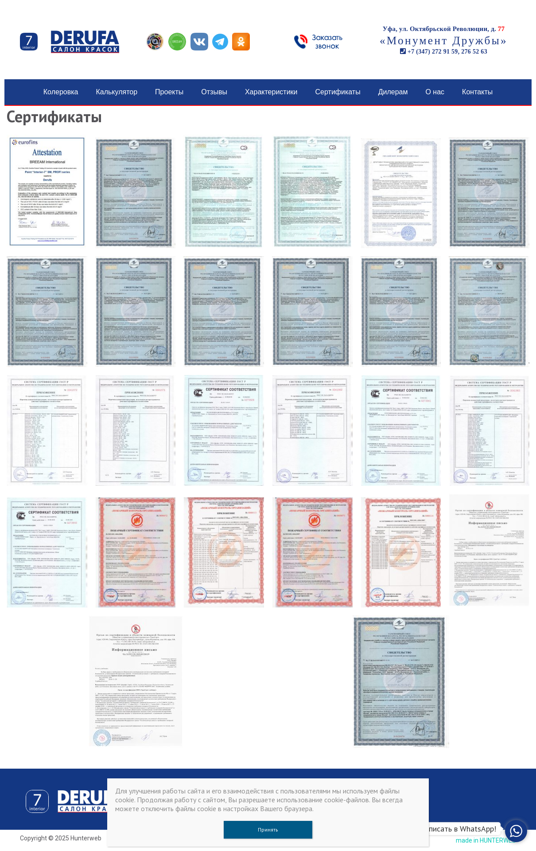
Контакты (477, 92)
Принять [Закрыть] (268, 829)
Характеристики (271, 92)
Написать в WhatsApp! (457, 829)
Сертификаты (338, 92)
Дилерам (393, 92)
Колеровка (60, 92)
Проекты (169, 92)
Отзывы (214, 92)
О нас (434, 92)
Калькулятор (116, 92)
